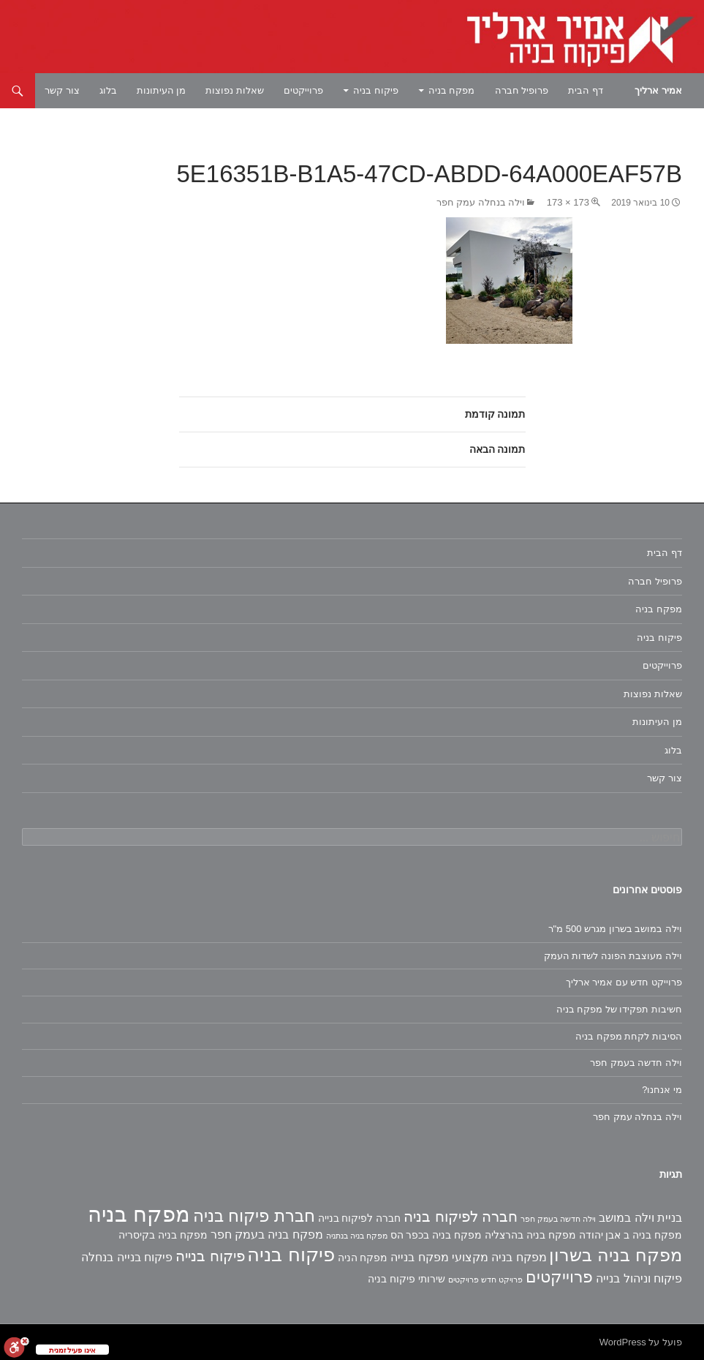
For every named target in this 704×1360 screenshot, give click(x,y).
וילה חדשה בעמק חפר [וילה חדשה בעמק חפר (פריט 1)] (558, 1218)
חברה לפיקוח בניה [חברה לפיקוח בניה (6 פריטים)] (461, 1217)
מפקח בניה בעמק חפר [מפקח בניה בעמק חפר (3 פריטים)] (267, 1234)
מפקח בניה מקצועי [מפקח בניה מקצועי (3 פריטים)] (499, 1257)
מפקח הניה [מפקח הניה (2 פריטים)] (363, 1257)
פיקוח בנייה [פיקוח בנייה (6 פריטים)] (210, 1256)
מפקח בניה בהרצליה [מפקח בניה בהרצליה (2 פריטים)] (530, 1235)
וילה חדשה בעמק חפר (636, 1062)
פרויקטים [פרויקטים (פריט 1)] (463, 1279)
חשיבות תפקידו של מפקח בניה (619, 1009)
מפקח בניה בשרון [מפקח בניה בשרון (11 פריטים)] (615, 1255)
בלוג (108, 90)
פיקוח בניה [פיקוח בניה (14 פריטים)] (290, 1255)
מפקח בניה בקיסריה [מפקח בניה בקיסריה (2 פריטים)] (163, 1235)
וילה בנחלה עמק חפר (481, 202)
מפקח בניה (451, 90)
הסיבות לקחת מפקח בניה (628, 1036)
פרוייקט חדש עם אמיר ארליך (624, 982)
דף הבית (585, 90)
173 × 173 (568, 202)
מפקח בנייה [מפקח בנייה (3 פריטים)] (419, 1257)
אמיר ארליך (658, 90)
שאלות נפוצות (234, 90)
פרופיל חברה (522, 90)
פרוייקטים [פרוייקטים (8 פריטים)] (559, 1277)
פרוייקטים (303, 90)
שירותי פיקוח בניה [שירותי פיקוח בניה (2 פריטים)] (406, 1279)
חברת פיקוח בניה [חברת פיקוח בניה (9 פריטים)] (254, 1215)
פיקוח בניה (375, 90)
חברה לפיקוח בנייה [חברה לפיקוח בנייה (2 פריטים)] (359, 1218)
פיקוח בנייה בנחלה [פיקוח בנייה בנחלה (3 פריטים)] (127, 1257)
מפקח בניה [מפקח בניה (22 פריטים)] (139, 1214)
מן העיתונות (161, 90)
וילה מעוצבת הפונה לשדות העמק (613, 955)
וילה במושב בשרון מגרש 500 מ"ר (615, 928)
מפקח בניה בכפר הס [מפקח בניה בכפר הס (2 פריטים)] (436, 1235)
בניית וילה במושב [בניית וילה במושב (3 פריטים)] (640, 1217)
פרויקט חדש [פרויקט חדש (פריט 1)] (502, 1279)
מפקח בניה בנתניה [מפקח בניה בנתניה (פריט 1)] (356, 1235)
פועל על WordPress (640, 1342)
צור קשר (62, 90)
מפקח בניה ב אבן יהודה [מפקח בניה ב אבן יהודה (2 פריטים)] (630, 1235)
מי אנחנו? (662, 1089)
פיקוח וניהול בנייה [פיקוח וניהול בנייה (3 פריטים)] (639, 1278)
